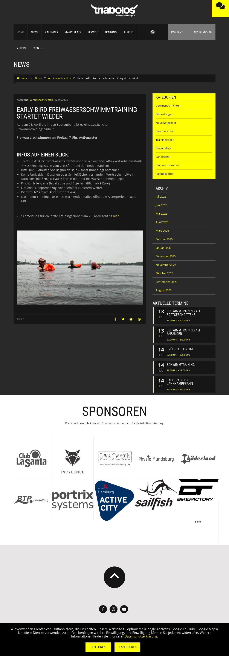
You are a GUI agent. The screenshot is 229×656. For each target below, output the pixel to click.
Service (93, 32)
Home (20, 32)
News (34, 32)
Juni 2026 (161, 205)
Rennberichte (164, 131)
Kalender (51, 32)
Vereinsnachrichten (59, 78)
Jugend (128, 32)
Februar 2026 (164, 239)
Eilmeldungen (164, 114)
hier (116, 216)
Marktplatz (73, 32)
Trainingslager (165, 140)
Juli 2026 (161, 196)
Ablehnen (98, 647)
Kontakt (177, 32)
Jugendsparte (164, 174)
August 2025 (163, 290)
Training (111, 32)
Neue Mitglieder (166, 123)
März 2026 (162, 230)
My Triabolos (200, 31)
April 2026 (162, 222)
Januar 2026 (163, 248)
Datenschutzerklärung (141, 636)
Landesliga (162, 157)
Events (37, 48)
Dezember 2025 (166, 256)
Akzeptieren (127, 647)
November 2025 (166, 265)
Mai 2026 (161, 213)
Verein (21, 48)
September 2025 (166, 282)
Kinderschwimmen (168, 165)
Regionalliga (163, 148)
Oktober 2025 (164, 273)
